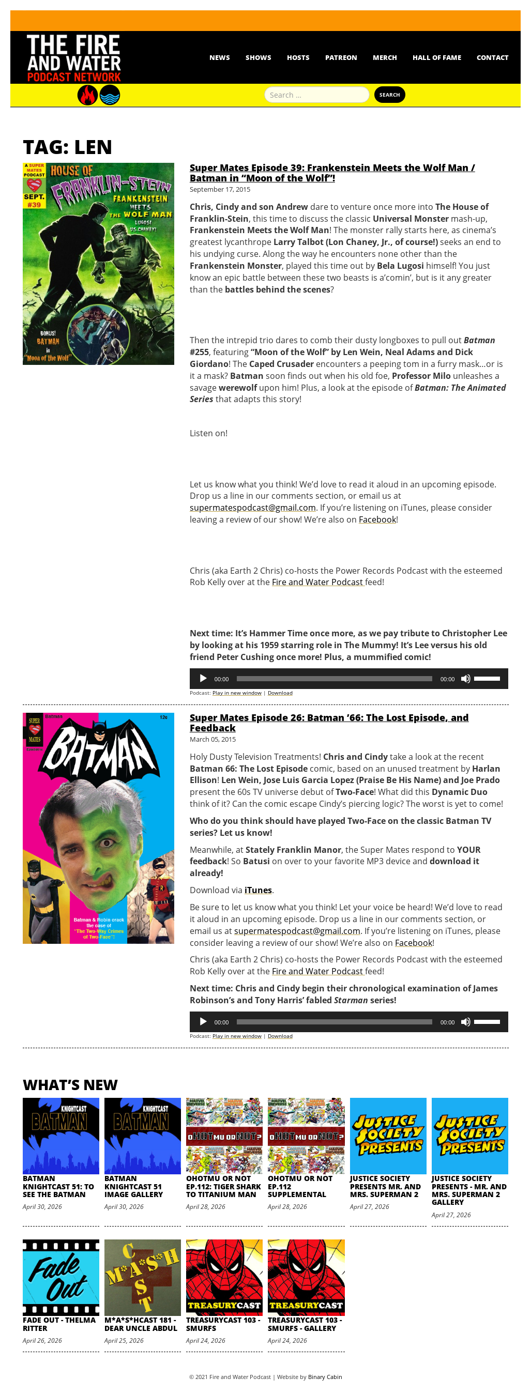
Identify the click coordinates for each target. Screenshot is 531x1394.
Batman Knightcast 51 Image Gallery (133, 1186)
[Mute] (466, 678)
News (219, 57)
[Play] (203, 678)
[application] (349, 678)
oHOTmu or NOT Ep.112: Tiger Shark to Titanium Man (223, 1186)
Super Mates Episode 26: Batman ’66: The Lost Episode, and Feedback (329, 722)
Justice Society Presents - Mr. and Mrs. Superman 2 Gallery (469, 1190)
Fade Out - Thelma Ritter (59, 1323)
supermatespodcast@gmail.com (253, 507)
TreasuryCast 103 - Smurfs (223, 1323)
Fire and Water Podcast (318, 582)
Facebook (377, 519)
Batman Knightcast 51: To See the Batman (58, 1186)
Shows (258, 57)
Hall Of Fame (437, 57)
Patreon (341, 57)
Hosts (298, 57)
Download (280, 692)
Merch (385, 57)
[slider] (334, 678)
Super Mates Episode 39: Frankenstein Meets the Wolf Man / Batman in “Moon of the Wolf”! (332, 172)
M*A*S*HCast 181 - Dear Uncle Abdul (140, 1323)
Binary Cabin (325, 1377)
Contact (493, 57)
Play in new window (237, 692)
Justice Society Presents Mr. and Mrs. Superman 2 (385, 1186)
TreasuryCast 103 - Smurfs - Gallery (305, 1323)
